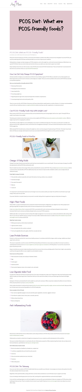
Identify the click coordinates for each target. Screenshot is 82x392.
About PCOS (50, 3)
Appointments (69, 3)
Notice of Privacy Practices (51, 390)
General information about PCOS (26, 54)
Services (55, 3)
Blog (64, 3)
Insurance (60, 3)
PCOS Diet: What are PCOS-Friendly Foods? (26, 52)
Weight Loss (34, 54)
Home (41, 3)
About (45, 3)
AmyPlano (13, 54)
